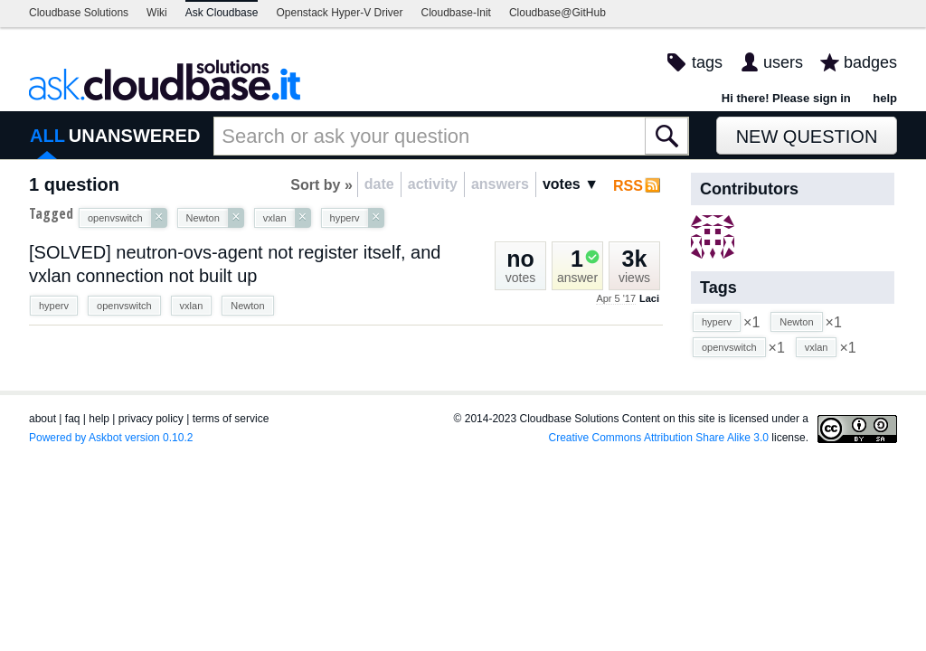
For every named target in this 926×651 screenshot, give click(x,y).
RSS (628, 185)
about (42, 418)
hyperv (54, 305)
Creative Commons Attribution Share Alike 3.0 (659, 437)
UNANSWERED (135, 136)
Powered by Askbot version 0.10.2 (111, 437)
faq (72, 418)
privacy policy (151, 418)
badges (870, 62)
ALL (47, 136)
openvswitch (124, 305)
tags (707, 62)
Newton (247, 305)
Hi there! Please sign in (786, 98)
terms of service (231, 418)
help (885, 98)
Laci (649, 298)
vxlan (191, 305)
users (783, 62)
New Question (807, 136)
